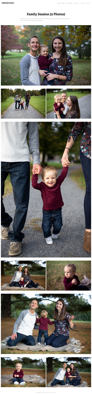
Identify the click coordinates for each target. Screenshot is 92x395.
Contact (82, 3)
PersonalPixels (8, 3)
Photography (69, 3)
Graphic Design (61, 3)
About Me (76, 3)
